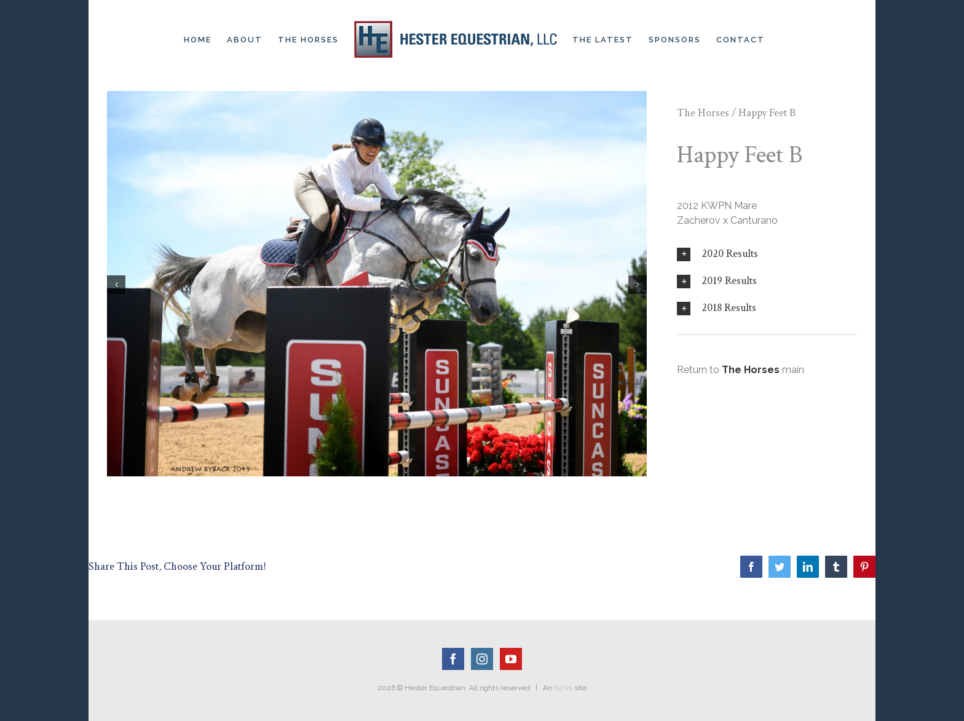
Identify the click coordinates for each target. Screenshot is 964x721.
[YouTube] (511, 659)
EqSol (563, 688)
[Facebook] (453, 659)
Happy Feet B (767, 113)
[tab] (767, 253)
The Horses (703, 113)
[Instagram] (482, 659)
